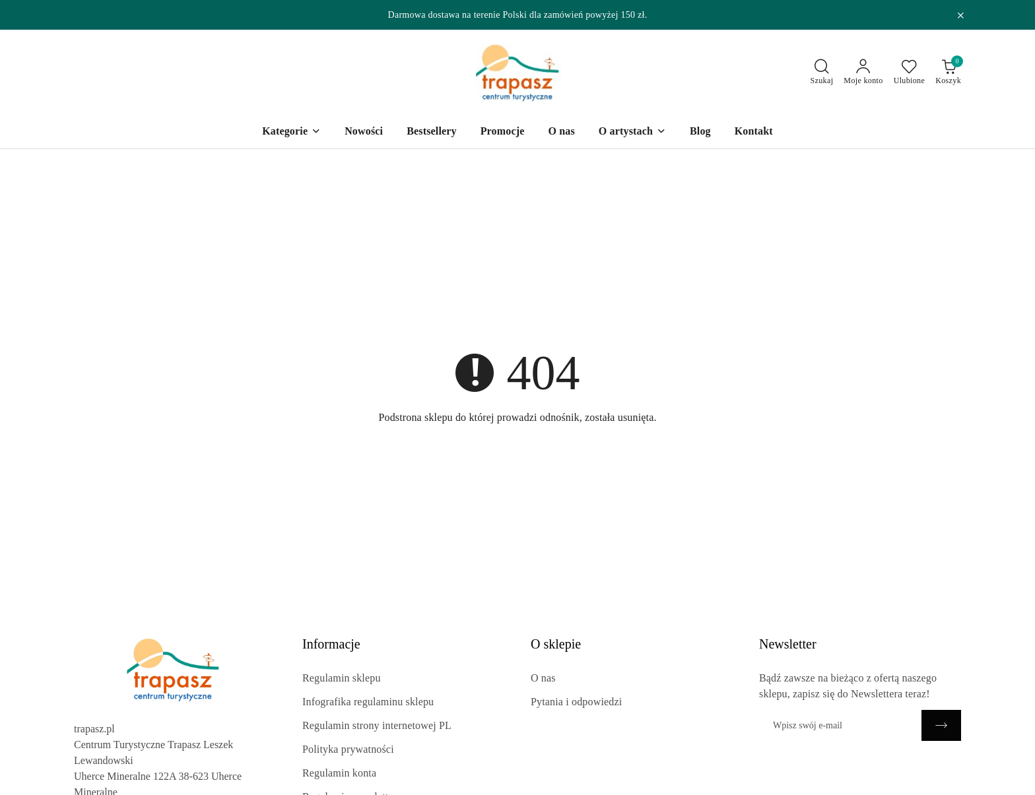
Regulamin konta (339, 773)
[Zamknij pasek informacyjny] (960, 15)
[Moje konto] (863, 72)
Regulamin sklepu (341, 678)
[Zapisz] (941, 725)
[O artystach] (632, 132)
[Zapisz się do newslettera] (840, 725)
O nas (543, 678)
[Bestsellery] (431, 132)
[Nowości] (363, 132)
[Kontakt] (753, 132)
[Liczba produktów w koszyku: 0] (948, 72)
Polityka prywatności (348, 749)
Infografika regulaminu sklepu (368, 701)
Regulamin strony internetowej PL (376, 725)
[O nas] (561, 132)
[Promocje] (502, 132)
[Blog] (700, 132)
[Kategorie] (291, 132)
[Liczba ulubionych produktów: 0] (909, 72)
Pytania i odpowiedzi (576, 701)
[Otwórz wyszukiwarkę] (822, 72)
